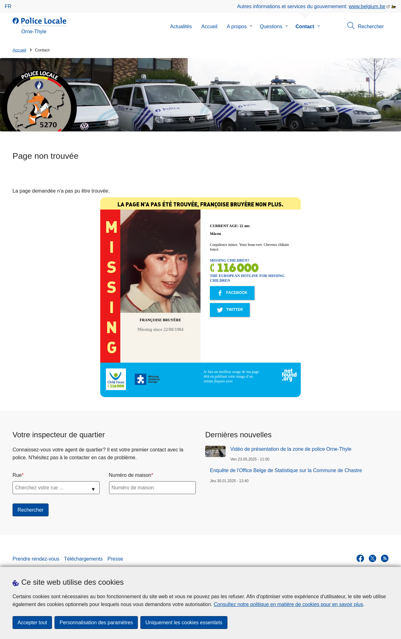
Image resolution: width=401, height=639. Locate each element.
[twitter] (372, 558)
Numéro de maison (130, 475)
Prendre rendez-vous (36, 559)
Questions (271, 26)
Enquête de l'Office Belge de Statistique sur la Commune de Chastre (286, 470)
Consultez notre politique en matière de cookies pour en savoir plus (288, 604)
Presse (115, 559)
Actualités (181, 26)
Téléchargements (83, 559)
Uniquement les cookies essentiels (183, 622)
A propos (237, 26)
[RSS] (384, 558)
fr (8, 6)
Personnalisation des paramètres (96, 622)
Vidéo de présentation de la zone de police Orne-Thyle (291, 449)
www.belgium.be (367, 6)
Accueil (209, 26)
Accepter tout (32, 622)
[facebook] (360, 558)
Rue (17, 475)
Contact (304, 26)
